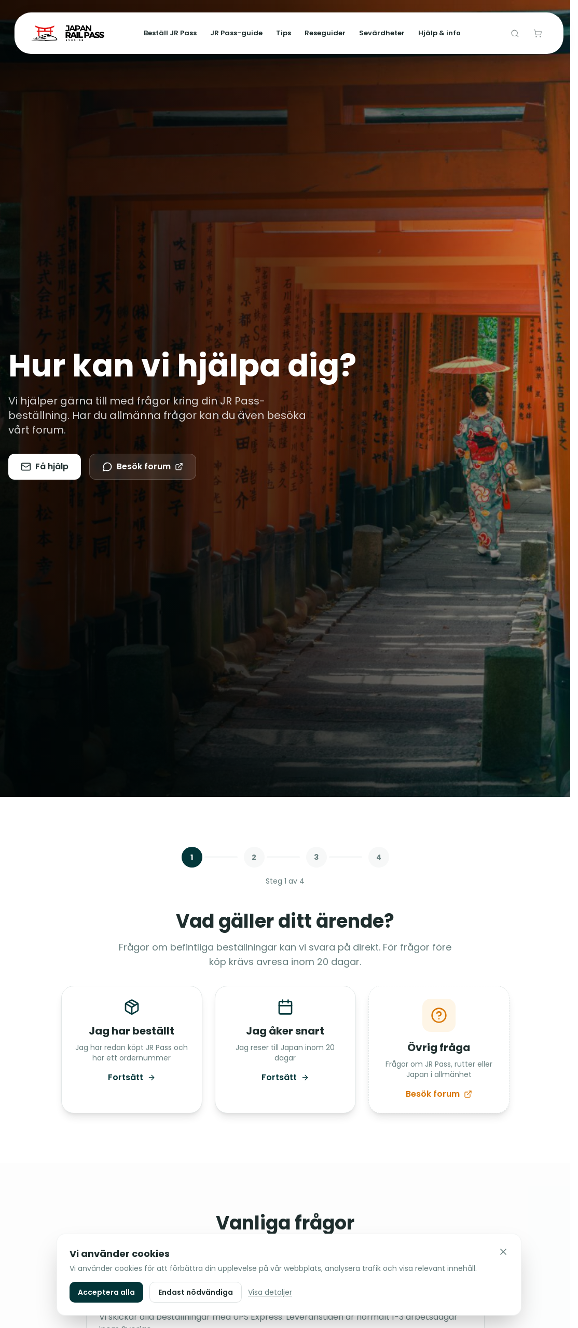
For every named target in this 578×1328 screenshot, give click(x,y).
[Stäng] (503, 1252)
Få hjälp (44, 466)
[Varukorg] (537, 33)
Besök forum (142, 466)
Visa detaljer (270, 1292)
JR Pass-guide (236, 33)
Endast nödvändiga (195, 1292)
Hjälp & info (439, 33)
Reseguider (325, 33)
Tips (283, 33)
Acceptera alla (106, 1292)
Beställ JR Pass (170, 33)
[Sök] (514, 33)
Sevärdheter (382, 33)
